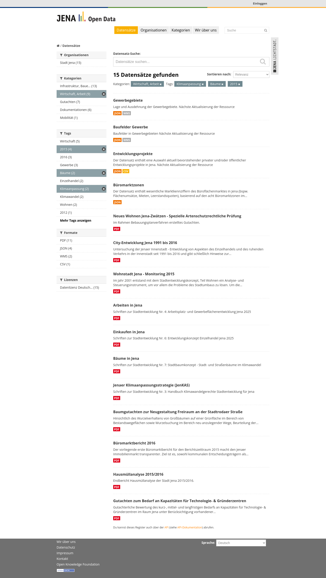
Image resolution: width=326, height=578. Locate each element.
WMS (126, 113)
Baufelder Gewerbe (130, 127)
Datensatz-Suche (126, 53)
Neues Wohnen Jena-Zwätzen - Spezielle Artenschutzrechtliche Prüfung (177, 215)
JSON (117, 113)
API (167, 527)
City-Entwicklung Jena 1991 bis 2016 (145, 242)
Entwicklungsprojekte (133, 153)
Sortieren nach (218, 74)
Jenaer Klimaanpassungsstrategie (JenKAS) (151, 385)
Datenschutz (66, 547)
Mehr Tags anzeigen (75, 220)
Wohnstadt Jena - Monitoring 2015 (143, 273)
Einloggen (260, 3)
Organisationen (154, 30)
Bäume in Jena (126, 358)
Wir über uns (206, 30)
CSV (125, 171)
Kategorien (181, 30)
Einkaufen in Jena (129, 331)
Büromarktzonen (128, 184)
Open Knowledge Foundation (78, 564)
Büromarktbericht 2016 (134, 443)
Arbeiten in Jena (127, 305)
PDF (116, 229)
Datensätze (126, 30)
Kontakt (62, 558)
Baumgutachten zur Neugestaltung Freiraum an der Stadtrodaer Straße (177, 411)
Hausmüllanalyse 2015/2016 (138, 474)
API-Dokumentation (189, 527)
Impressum (65, 553)
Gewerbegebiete (128, 100)
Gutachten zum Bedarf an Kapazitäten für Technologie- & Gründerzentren (179, 500)
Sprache (207, 542)
